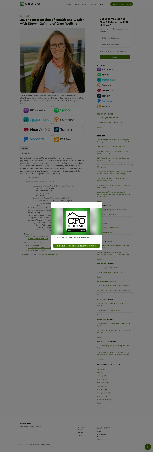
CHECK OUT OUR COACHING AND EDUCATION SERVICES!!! (76, 246)
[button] (98, 205)
